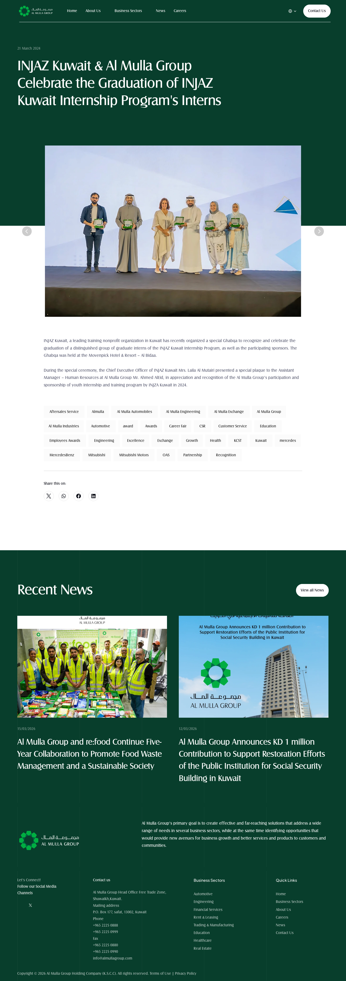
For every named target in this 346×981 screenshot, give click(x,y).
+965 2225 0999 (105, 932)
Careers (180, 11)
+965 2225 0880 (105, 945)
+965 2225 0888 (105, 925)
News (160, 11)
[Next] (319, 231)
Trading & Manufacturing (214, 925)
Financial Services (208, 909)
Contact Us (285, 933)
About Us (93, 11)
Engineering (204, 901)
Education (202, 933)
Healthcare (203, 940)
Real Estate (203, 948)
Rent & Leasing (206, 917)
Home (72, 11)
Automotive (203, 894)
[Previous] (27, 231)
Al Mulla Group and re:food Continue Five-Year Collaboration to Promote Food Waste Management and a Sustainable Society (90, 754)
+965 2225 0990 (105, 951)
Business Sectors (128, 11)
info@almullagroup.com (112, 958)
